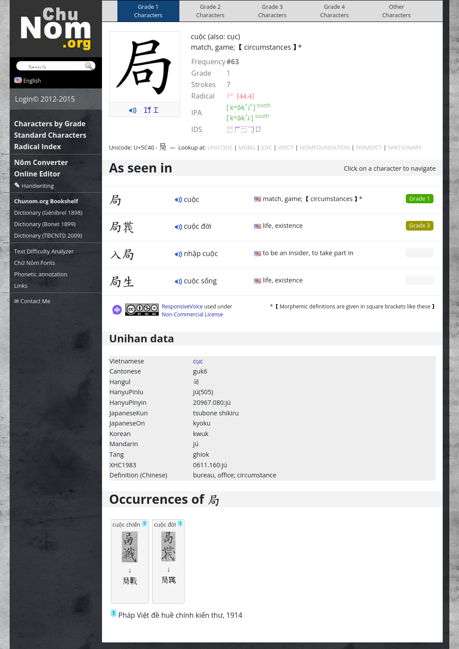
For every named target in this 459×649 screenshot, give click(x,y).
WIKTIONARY (405, 147)
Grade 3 (419, 225)
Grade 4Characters (334, 11)
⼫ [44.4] (240, 95)
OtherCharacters (396, 11)
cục (198, 361)
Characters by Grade (50, 123)
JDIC (266, 147)
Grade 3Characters (272, 11)
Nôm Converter (41, 162)
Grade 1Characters (148, 11)
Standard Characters (50, 135)
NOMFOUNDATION (325, 147)
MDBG (246, 147)
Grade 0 (419, 253)
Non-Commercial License (192, 314)
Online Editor (37, 174)
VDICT (286, 147)
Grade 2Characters (210, 11)
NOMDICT (369, 147)
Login (24, 99)
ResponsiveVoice (182, 306)
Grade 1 (419, 198)
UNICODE (220, 147)
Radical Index (37, 146)
